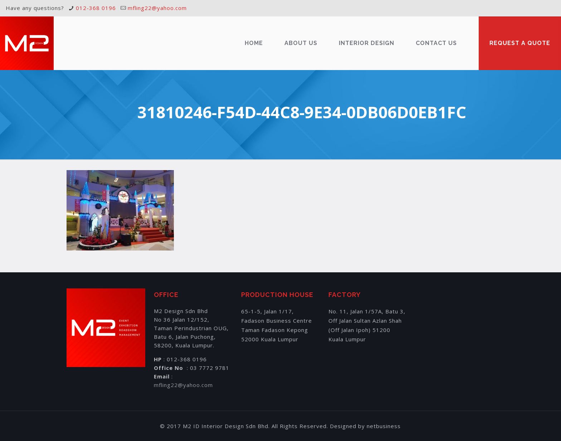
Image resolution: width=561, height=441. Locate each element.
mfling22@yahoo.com (157, 7)
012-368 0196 (96, 7)
